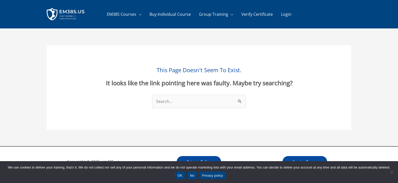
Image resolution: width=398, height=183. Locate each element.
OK (179, 175)
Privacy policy (212, 175)
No (192, 175)
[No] (391, 172)
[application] (138, 14)
